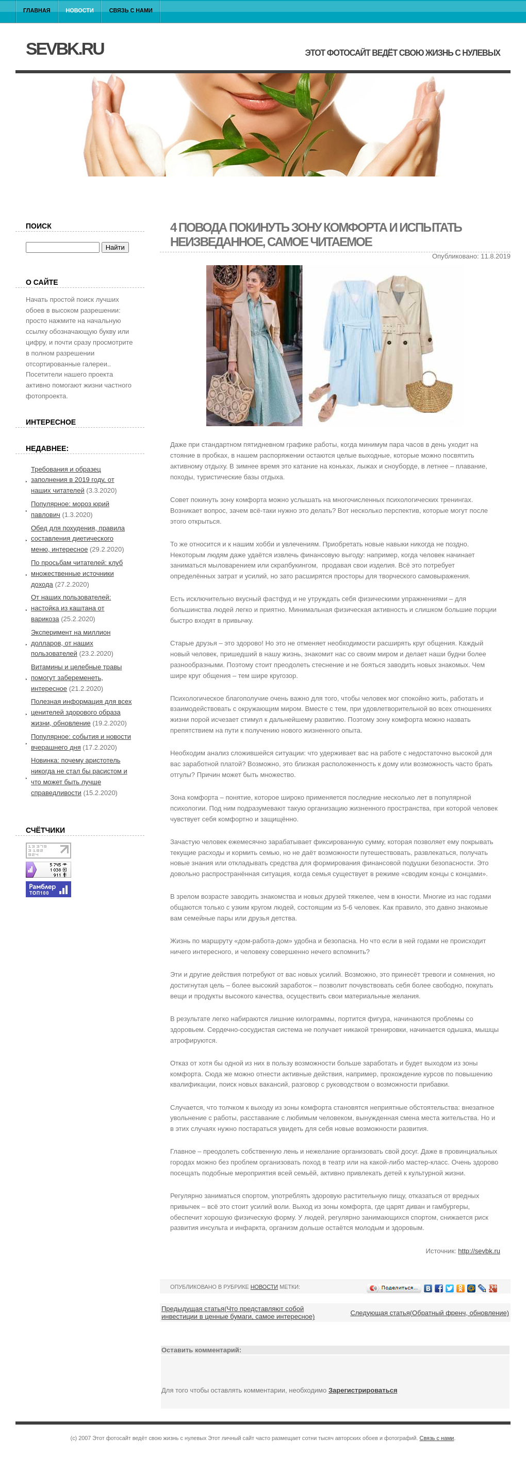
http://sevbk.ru (479, 1251)
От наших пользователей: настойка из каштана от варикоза (71, 608)
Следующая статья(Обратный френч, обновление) (429, 1313)
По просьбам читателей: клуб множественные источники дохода (77, 573)
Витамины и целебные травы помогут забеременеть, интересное (76, 677)
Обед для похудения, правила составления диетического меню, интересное (78, 539)
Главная (37, 10)
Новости (80, 10)
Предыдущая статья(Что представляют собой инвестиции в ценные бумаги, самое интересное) (238, 1312)
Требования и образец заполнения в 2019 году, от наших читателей (72, 480)
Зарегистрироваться (363, 1390)
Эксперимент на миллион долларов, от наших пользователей (70, 643)
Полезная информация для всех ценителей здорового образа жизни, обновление (81, 712)
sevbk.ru (65, 48)
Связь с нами (131, 10)
